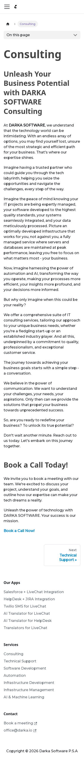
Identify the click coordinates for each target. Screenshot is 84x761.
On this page (18, 35)
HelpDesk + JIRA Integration (29, 599)
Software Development (25, 668)
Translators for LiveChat (25, 628)
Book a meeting (20, 723)
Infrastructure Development (29, 683)
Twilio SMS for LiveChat (25, 606)
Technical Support (20, 661)
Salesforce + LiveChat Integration (34, 592)
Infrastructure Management (29, 690)
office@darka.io (20, 730)
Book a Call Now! (19, 531)
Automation (15, 675)
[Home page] (8, 24)
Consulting (13, 654)
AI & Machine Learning (24, 697)
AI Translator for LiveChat (27, 613)
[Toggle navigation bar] (7, 6)
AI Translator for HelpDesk (28, 621)
